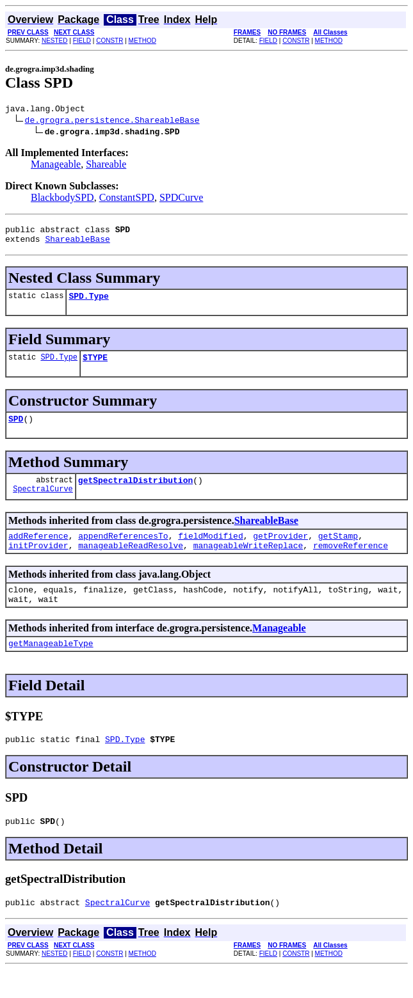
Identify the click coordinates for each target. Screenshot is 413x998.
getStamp (338, 551)
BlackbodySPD (62, 199)
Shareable (106, 166)
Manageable (56, 166)
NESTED (55, 40)
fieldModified (210, 551)
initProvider (38, 562)
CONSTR (109, 40)
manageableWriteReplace (248, 562)
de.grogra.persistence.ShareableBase (112, 121)
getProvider (280, 551)
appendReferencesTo (123, 551)
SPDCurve (181, 199)
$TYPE (95, 366)
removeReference (350, 562)
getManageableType (50, 666)
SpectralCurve (43, 503)
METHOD (142, 40)
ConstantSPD (126, 199)
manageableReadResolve (130, 562)
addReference (38, 551)
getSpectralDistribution (135, 493)
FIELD (82, 40)
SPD (15, 430)
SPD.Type (88, 303)
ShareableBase (77, 244)
